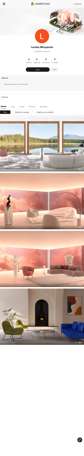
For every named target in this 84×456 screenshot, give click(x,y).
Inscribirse (77, 4)
